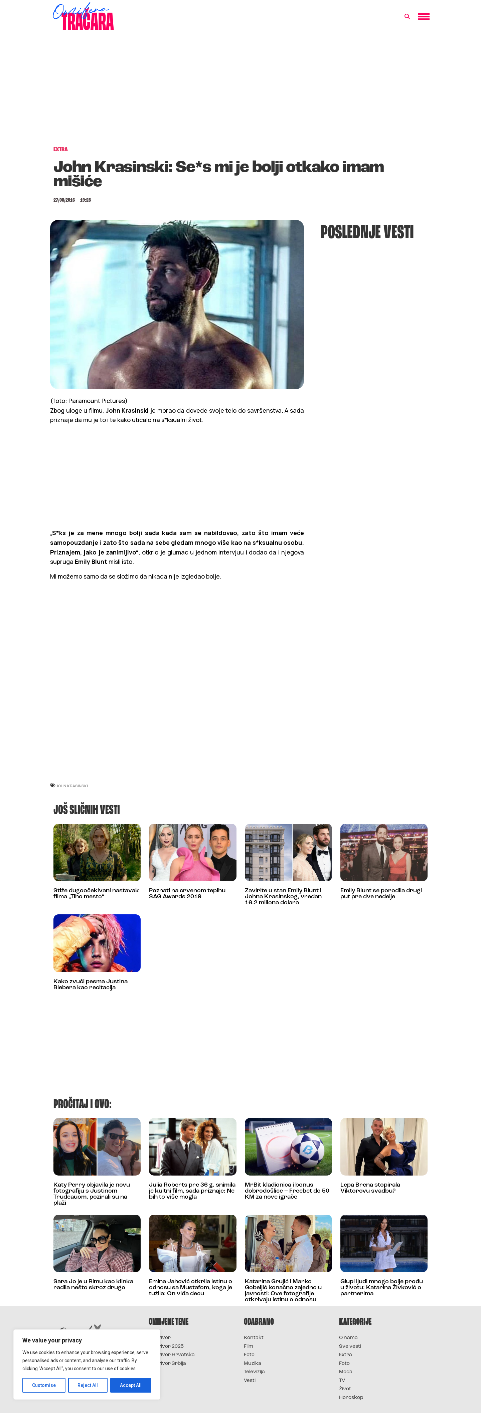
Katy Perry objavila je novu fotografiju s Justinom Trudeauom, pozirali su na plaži (91, 1194)
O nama (348, 1337)
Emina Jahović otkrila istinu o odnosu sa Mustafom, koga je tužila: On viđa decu (190, 1288)
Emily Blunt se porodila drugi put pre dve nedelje (381, 894)
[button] (407, 16)
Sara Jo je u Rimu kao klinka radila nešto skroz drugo (93, 1285)
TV (342, 1380)
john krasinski (72, 786)
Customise (44, 1385)
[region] (86, 1364)
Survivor (160, 1337)
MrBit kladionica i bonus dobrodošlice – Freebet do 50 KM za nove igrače (287, 1191)
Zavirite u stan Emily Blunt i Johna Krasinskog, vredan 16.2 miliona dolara (283, 897)
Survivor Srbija (167, 1363)
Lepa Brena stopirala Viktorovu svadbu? (370, 1188)
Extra (345, 1354)
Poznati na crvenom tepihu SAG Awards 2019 (187, 894)
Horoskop (351, 1397)
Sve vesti (350, 1346)
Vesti (250, 1380)
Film (248, 1346)
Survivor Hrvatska (172, 1354)
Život (345, 1389)
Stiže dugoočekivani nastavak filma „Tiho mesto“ (96, 894)
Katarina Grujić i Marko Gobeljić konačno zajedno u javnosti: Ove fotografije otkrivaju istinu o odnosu (283, 1291)
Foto (249, 1354)
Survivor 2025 (166, 1346)
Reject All (88, 1385)
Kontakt (254, 1337)
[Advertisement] (240, 91)
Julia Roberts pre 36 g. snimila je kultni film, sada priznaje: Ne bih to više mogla (192, 1191)
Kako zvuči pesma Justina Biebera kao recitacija (90, 985)
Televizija (254, 1372)
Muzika (252, 1363)
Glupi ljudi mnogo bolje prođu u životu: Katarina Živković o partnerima (381, 1288)
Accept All (131, 1385)
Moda (345, 1372)
